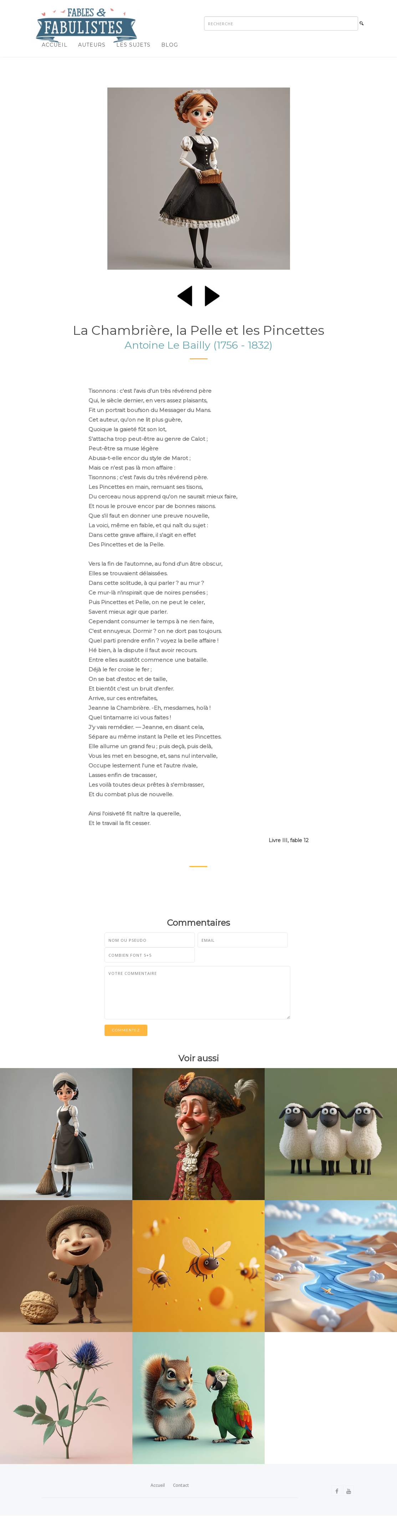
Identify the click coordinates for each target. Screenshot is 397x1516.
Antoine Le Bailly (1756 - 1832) (198, 345)
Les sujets (133, 45)
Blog (169, 45)
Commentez (126, 1030)
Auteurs (92, 45)
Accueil (54, 45)
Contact (181, 1486)
